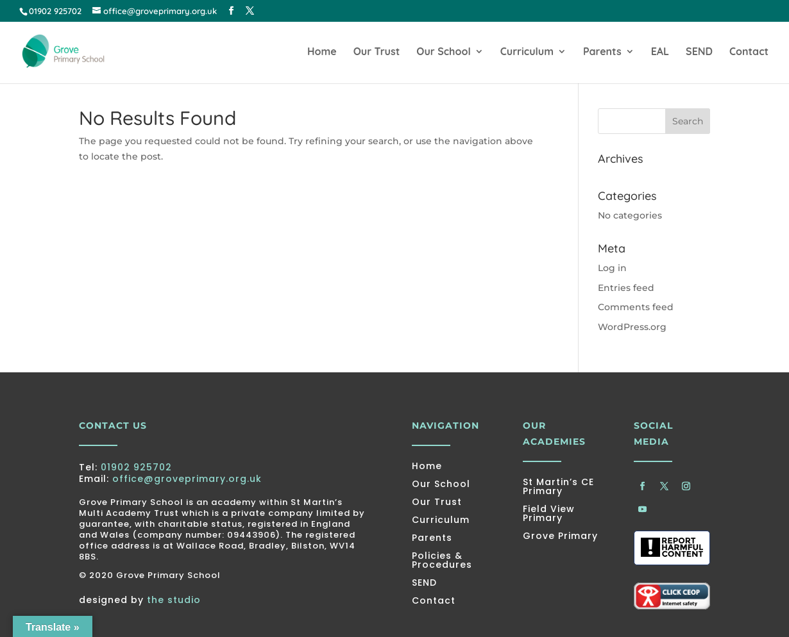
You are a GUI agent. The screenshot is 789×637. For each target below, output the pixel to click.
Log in (612, 268)
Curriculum (527, 52)
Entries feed (626, 288)
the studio (174, 599)
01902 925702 (136, 467)
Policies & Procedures (442, 560)
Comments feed (636, 307)
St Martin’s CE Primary (558, 486)
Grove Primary (560, 535)
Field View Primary (549, 513)
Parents (602, 52)
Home (322, 52)
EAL (660, 52)
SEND (699, 52)
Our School (443, 52)
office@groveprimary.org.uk (187, 478)
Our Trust (376, 52)
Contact (748, 52)
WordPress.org (632, 327)
